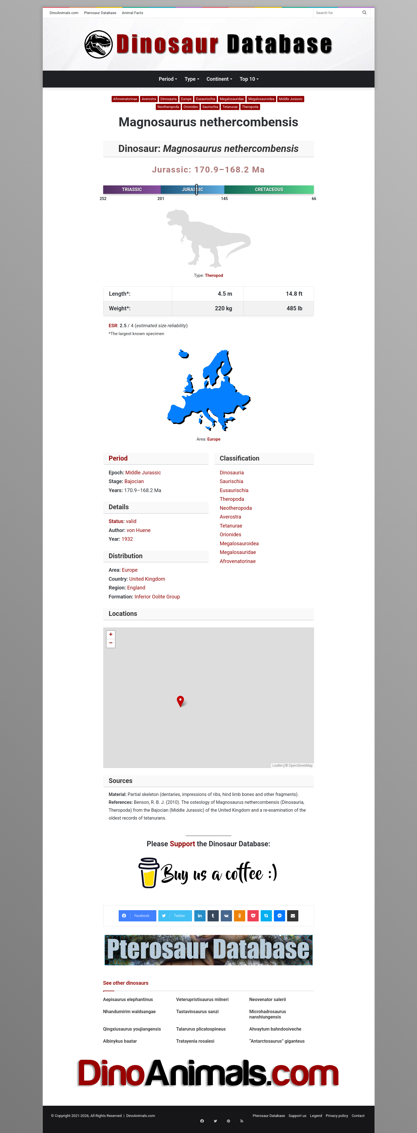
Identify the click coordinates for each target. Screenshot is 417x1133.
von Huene (139, 530)
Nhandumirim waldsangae (129, 1011)
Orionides (191, 107)
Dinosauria (169, 99)
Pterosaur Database (100, 13)
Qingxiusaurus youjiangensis (133, 1029)
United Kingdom (147, 579)
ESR (113, 325)
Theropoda (250, 107)
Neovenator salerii (267, 999)
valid (131, 521)
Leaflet (277, 766)
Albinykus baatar (120, 1041)
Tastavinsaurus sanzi (198, 1011)
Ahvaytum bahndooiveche (275, 1029)
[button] (180, 701)
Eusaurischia (205, 99)
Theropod (214, 275)
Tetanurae (229, 107)
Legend (316, 1116)
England (136, 588)
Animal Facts (132, 13)
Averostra (149, 99)
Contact (358, 1116)
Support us (297, 1116)
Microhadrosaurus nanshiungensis (267, 1014)
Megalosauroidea (261, 99)
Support (182, 844)
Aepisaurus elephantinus (128, 999)
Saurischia (210, 107)
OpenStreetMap (301, 766)
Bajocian (134, 481)
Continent (218, 79)
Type (189, 79)
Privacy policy (337, 1116)
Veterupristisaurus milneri (202, 999)
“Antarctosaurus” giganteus (277, 1041)
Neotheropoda (168, 107)
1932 (127, 539)
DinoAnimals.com (64, 13)
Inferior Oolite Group (157, 597)
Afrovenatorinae (125, 99)
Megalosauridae (232, 99)
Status (116, 521)
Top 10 (247, 79)
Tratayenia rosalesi (195, 1041)
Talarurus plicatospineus (201, 1029)
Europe (186, 99)
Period (166, 79)
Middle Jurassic (291, 99)
